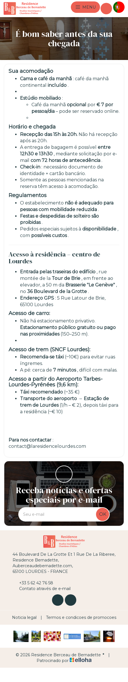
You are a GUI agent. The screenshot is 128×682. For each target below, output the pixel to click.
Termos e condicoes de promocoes (81, 617)
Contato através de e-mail (42, 588)
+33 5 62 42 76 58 (33, 582)
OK (102, 514)
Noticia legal (24, 617)
